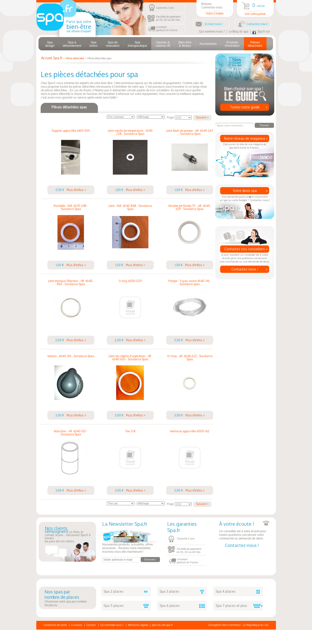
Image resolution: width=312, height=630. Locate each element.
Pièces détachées (255, 43)
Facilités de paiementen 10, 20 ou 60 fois (168, 18)
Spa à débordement (72, 43)
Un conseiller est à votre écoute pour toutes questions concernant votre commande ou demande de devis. (244, 530)
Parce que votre (78, 26)
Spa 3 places (183, 591)
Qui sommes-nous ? (212, 31)
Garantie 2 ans (165, 7)
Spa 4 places (239, 591)
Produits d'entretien (232, 43)
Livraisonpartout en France (166, 28)
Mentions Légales (138, 625)
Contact (91, 625)
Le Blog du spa (238, 31)
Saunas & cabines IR (162, 43)
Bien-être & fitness (184, 43)
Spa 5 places (127, 605)
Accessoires (207, 44)
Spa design (50, 43)
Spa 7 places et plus (239, 605)
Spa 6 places (183, 605)
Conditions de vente (55, 625)
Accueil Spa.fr (52, 58)
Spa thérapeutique (137, 43)
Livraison (76, 625)
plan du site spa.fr (162, 625)
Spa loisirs (93, 43)
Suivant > (202, 117)
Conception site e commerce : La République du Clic (238, 625)
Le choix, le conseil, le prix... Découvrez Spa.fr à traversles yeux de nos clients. (67, 535)
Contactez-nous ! (244, 269)
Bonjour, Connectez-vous (214, 8)
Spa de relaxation (113, 43)
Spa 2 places (127, 591)
